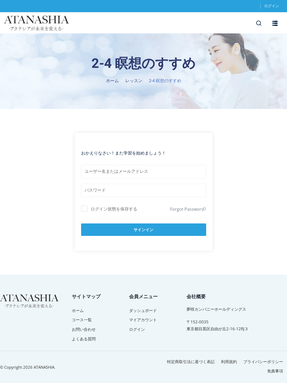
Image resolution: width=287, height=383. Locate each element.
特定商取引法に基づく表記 (191, 361)
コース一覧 (82, 319)
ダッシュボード (143, 310)
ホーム (112, 81)
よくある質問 (84, 338)
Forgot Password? (188, 209)
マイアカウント (143, 319)
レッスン (133, 81)
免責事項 (275, 370)
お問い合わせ (84, 329)
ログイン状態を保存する (114, 209)
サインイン (143, 229)
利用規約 (229, 361)
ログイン (271, 6)
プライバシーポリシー (263, 361)
